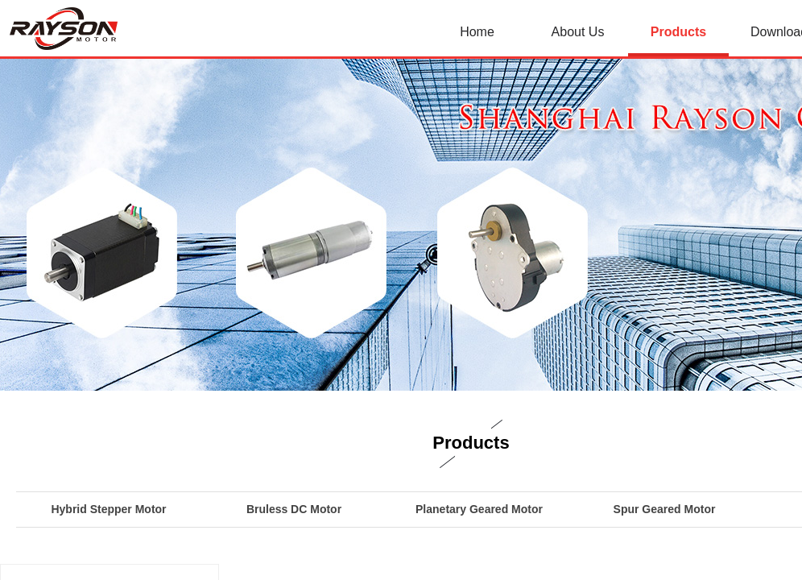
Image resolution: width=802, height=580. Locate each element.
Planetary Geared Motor (479, 509)
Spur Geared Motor (665, 509)
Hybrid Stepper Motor (108, 509)
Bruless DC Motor (293, 509)
